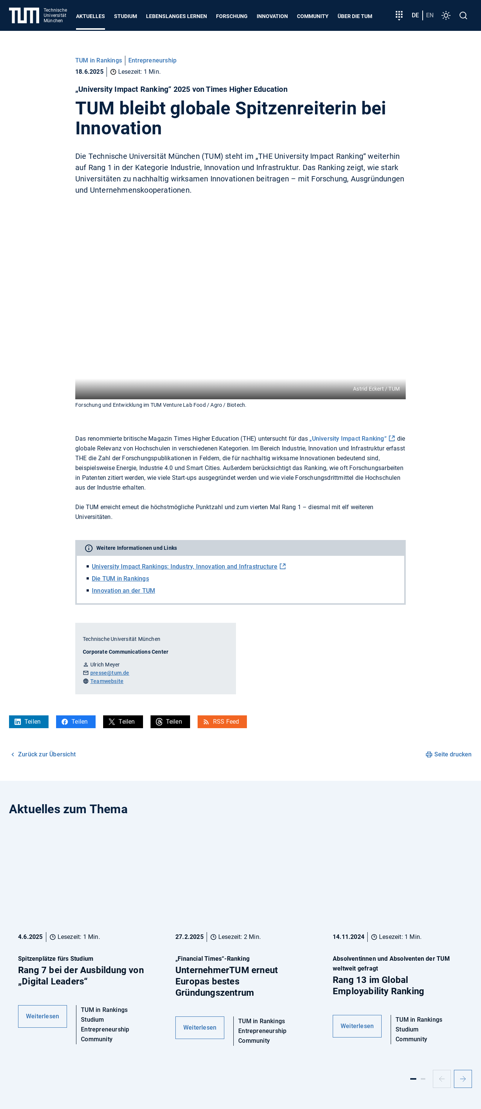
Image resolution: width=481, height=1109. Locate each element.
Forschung (232, 16)
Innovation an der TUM (123, 590)
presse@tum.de (109, 673)
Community (313, 16)
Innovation (272, 16)
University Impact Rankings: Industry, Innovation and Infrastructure (184, 566)
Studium (125, 16)
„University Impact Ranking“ (347, 438)
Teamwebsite (106, 681)
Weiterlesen (42, 1016)
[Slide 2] (423, 1079)
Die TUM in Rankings (120, 578)
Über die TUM (355, 16)
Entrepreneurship (152, 60)
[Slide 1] (413, 1079)
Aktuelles (90, 16)
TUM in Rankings (98, 60)
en (430, 15)
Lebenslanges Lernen (176, 16)
